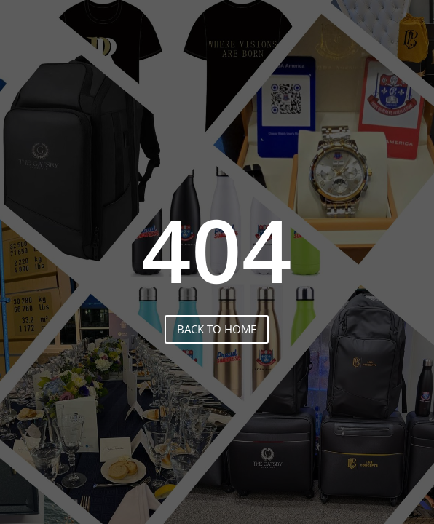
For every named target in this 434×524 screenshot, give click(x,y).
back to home (216, 329)
